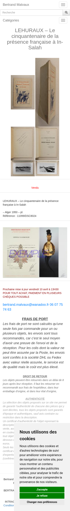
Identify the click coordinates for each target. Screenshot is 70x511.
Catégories (11, 20)
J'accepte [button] (42, 489)
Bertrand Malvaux (16, 5)
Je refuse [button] (41, 495)
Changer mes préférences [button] (42, 502)
